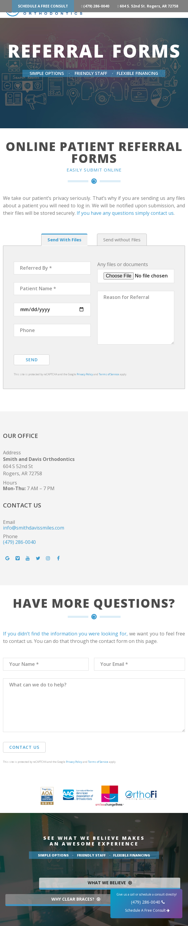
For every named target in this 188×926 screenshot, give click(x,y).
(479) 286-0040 (96, 6)
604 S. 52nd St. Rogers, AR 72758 (151, 6)
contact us (162, 213)
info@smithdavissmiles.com (33, 527)
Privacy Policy (85, 374)
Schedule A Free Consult (43, 6)
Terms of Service (109, 374)
